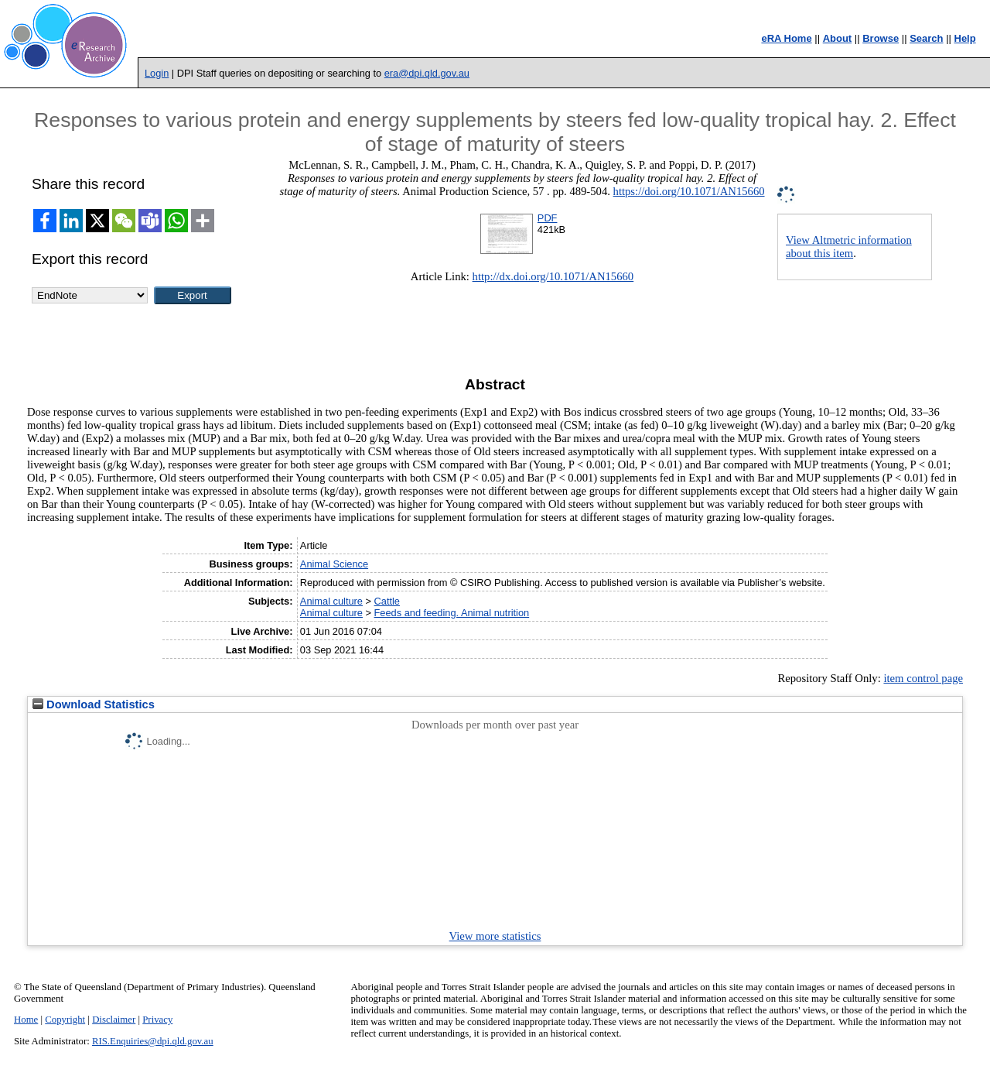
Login (157, 73)
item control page (923, 678)
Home (26, 1019)
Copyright (65, 1019)
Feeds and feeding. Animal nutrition (452, 613)
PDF (548, 218)
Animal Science (334, 564)
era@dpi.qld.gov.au (426, 73)
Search (926, 38)
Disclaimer (113, 1019)
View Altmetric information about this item (849, 246)
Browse (880, 38)
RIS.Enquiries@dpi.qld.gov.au (152, 1041)
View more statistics (495, 936)
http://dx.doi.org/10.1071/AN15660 (553, 276)
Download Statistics (93, 704)
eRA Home (786, 38)
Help (965, 38)
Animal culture (331, 601)
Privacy (157, 1019)
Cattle (387, 601)
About (837, 38)
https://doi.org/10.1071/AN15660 (689, 191)
